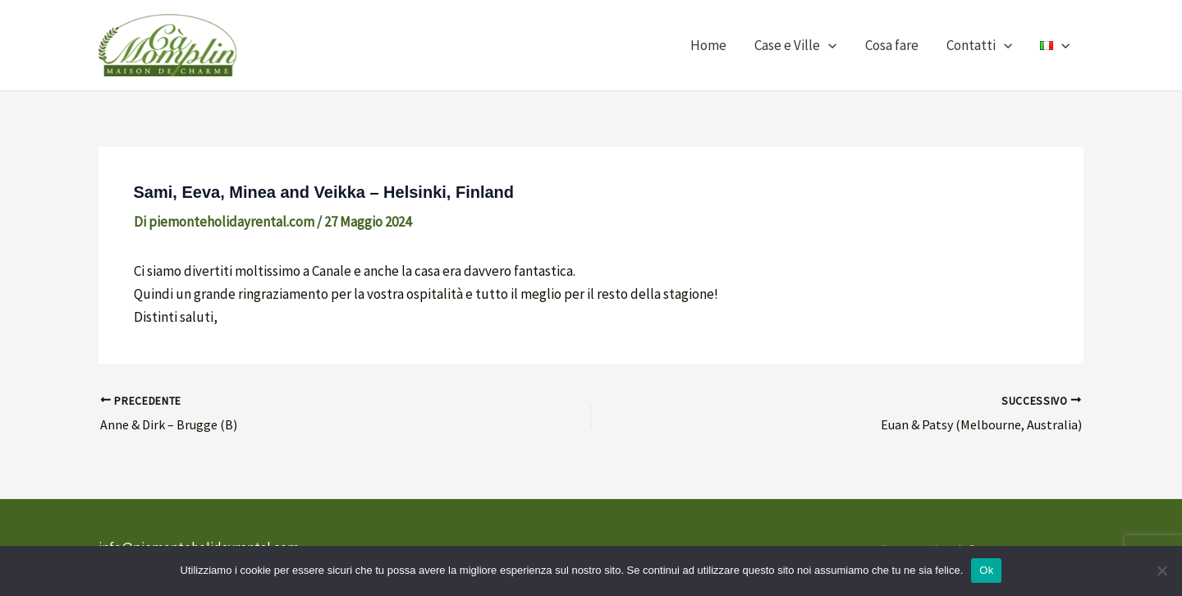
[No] (1161, 570)
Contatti (979, 45)
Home (708, 45)
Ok (986, 570)
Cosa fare (892, 45)
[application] (828, 45)
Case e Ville (795, 45)
